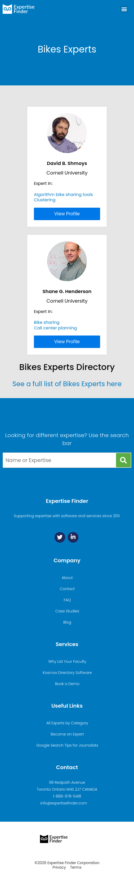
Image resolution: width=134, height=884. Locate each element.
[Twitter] (60, 537)
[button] (124, 9)
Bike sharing (47, 322)
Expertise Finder (67, 501)
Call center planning (55, 328)
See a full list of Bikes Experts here (67, 384)
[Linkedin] (73, 537)
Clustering (45, 200)
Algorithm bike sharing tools (63, 194)
